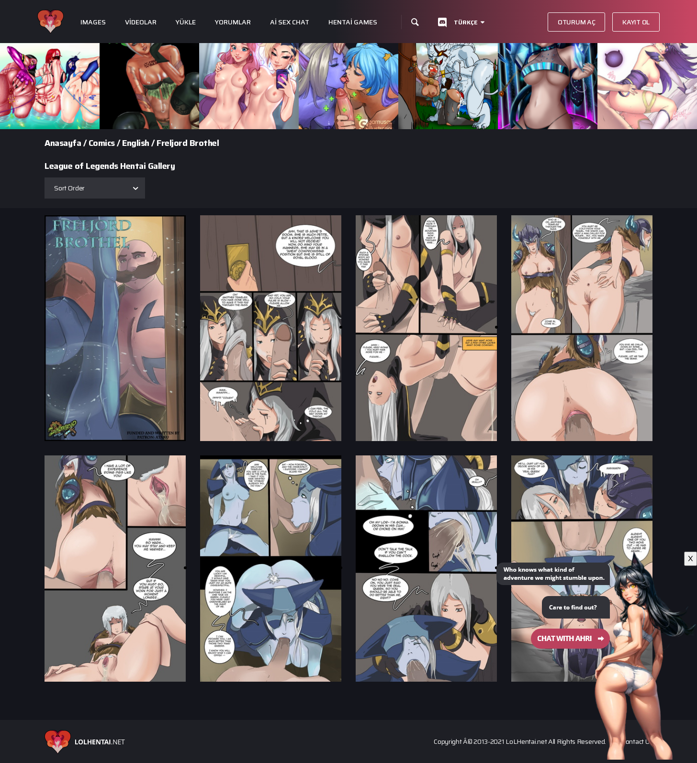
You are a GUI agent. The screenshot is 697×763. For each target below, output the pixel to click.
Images (93, 22)
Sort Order (69, 188)
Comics (102, 143)
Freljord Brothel (188, 143)
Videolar (141, 22)
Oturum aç (576, 22)
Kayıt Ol (636, 22)
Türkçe (465, 22)
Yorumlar (233, 22)
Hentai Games (352, 22)
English (135, 143)
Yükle (186, 22)
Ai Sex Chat (289, 22)
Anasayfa (63, 143)
